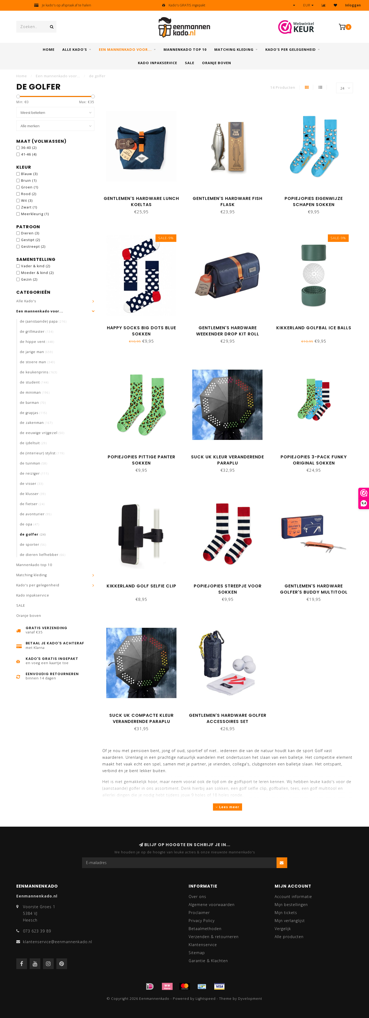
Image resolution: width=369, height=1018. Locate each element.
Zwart (29, 207)
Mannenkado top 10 (185, 49)
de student (34, 382)
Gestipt (30, 240)
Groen (29, 187)
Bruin (29, 180)
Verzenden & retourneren (214, 936)
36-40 (29, 147)
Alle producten (289, 936)
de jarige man (36, 352)
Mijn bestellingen (291, 904)
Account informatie (293, 896)
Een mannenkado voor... (125, 49)
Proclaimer (199, 912)
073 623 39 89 (37, 931)
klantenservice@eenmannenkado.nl (57, 941)
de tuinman (33, 463)
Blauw (29, 174)
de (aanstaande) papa (43, 321)
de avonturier (36, 514)
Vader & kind (35, 266)
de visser (31, 483)
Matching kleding (234, 49)
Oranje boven (216, 62)
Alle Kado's (74, 49)
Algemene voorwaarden (212, 904)
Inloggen (353, 5)
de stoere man (37, 362)
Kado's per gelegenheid (290, 49)
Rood (28, 194)
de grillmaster (36, 331)
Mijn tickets (286, 912)
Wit (27, 200)
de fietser (32, 504)
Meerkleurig (35, 214)
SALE (189, 62)
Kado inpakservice (157, 62)
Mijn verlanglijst (290, 920)
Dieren (30, 233)
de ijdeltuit (33, 443)
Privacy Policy (202, 920)
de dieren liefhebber (42, 554)
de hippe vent (37, 341)
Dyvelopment (250, 998)
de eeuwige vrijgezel (42, 433)
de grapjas (33, 413)
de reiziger (34, 473)
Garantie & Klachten (208, 960)
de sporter (33, 544)
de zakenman (36, 422)
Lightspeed (206, 998)
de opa (29, 524)
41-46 (29, 154)
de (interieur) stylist (42, 453)
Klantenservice (203, 944)
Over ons (197, 896)
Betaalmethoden (205, 928)
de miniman (35, 392)
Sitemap (197, 952)
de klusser (33, 493)
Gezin (29, 279)
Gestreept (33, 246)
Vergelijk (283, 928)
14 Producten (282, 87)
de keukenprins (38, 372)
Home (49, 49)
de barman (33, 402)
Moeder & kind (37, 272)
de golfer (33, 534)
